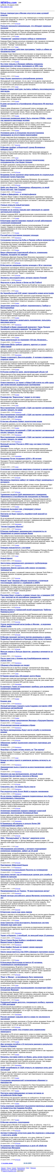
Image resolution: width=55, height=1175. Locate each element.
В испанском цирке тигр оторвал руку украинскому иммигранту (22, 1031)
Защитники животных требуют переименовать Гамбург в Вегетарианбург (25, 307)
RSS (27, 1168)
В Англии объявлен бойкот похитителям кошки (21, 421)
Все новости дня (6, 7)
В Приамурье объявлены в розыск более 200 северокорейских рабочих (20, 825)
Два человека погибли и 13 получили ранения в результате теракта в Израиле (26, 1045)
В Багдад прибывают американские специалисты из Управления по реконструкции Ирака (23, 532)
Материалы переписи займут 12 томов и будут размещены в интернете (27, 481)
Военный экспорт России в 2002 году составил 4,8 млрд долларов (25, 445)
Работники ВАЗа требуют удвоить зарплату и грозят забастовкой (23, 346)
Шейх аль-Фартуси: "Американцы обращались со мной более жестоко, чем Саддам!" (24, 188)
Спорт (17, 47)
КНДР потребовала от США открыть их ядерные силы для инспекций (26, 1069)
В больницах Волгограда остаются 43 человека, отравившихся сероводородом (21, 963)
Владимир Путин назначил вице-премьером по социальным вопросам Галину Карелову (27, 176)
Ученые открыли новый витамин (15, 205)
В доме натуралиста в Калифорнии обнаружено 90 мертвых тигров (26, 105)
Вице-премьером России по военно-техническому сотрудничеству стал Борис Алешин (22, 161)
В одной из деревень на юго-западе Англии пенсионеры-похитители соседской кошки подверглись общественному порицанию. (25, 425)
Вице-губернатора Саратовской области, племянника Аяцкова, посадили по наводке (23, 254)
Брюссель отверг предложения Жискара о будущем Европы (27, 720)
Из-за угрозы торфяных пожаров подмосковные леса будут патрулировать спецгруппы (26, 797)
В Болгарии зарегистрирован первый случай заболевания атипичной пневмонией (26, 222)
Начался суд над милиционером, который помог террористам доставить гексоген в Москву (21, 775)
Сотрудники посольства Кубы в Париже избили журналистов (27, 240)
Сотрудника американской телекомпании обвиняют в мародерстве (23, 1081)
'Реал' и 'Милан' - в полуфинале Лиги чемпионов (21, 977)
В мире (17, 36)
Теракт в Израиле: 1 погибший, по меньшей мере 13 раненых (27, 935)
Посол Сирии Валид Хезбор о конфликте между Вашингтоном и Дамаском (21, 941)
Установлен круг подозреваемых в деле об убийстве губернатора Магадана (23, 1147)
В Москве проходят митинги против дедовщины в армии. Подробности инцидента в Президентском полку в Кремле (26, 638)
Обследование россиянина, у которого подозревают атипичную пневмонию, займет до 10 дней (23, 850)
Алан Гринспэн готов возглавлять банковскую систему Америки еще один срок (24, 924)
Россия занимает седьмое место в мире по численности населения (25, 1018)
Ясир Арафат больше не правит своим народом (21, 947)
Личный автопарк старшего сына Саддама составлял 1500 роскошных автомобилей (26, 707)
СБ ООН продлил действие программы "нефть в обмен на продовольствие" (26, 50)
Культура (17, 145)
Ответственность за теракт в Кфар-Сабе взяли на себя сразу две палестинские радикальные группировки (27, 384)
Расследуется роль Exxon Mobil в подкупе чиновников (24, 791)
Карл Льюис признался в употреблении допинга (21, 78)
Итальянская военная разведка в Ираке (17, 725)
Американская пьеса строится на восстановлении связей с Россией (26, 768)
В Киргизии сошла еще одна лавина (16, 912)
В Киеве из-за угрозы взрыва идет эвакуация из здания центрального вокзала (24, 211)
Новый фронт (6, 558)
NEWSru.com (8, 2)
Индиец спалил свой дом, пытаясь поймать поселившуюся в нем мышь (27, 90)
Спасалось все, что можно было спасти (17, 787)
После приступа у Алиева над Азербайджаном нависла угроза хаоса (24, 659)
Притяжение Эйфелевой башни (14, 865)
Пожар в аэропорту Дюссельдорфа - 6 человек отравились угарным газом (26, 358)
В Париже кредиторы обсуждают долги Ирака (20, 676)
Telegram (33, 1168)
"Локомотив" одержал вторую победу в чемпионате (23, 39)
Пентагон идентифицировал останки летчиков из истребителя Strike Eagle (22, 1094)
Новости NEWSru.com (9, 1171)
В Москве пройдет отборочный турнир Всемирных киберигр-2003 (22, 148)
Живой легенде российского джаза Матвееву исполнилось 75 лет (27, 897)
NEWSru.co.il (5, 1169)
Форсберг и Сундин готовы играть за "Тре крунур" (22, 750)
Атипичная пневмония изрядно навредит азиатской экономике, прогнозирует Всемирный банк (23, 812)
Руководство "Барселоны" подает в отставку (20, 397)
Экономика (18, 355)
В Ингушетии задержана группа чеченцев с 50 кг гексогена (26, 265)
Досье (9, 1168)
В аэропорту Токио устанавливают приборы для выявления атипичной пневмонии (27, 688)
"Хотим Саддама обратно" (12, 527)
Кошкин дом (5, 701)
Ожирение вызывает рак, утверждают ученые (20, 509)
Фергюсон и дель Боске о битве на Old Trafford (21, 282)
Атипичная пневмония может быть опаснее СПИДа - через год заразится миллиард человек (26, 119)
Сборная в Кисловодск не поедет (15, 665)
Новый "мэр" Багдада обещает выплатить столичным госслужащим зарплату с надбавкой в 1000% (24, 582)
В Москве (13, 1169)
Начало (3, 1168)
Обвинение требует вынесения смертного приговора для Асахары (25, 744)
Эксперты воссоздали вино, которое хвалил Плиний (23, 278)
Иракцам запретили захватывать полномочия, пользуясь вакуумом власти (25, 321)
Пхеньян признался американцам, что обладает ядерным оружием (25, 27)
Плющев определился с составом (15, 548)
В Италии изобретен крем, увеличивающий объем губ (24, 372)
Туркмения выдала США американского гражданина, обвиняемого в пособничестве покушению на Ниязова (24, 496)
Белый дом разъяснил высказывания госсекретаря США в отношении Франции (26, 989)
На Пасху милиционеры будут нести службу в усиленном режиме (25, 731)
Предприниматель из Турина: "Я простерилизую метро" (25, 891)
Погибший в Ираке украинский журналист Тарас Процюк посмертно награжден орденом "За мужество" (25, 328)
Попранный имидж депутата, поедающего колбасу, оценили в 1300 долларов (26, 1003)
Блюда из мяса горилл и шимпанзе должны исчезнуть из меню (25, 761)
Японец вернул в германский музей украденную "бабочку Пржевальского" (25, 611)
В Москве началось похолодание (14, 1122)
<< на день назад (7, 1163)
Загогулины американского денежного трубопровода (23, 563)
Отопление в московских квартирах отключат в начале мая (26, 469)
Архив (14, 1168)
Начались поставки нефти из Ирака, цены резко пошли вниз (27, 1057)
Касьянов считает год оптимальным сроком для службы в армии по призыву (26, 876)
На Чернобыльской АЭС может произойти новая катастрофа (27, 293)
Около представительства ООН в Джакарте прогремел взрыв (27, 952)
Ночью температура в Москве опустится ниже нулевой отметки (24, 14)
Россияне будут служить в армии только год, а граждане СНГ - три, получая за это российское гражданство (27, 596)
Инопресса (18, 192)
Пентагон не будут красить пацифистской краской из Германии (23, 515)
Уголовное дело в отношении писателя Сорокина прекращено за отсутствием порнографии (22, 134)
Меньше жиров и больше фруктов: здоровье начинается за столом (26, 653)
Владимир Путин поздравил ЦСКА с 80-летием (20, 459)
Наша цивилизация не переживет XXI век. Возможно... (24, 340)
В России (17, 23)
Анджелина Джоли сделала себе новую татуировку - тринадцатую (23, 569)
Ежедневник (21, 1168)
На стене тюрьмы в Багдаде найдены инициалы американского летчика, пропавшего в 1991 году (21, 65)
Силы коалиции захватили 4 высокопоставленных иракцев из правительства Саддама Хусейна (26, 1107)
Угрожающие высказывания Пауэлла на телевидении (24, 870)
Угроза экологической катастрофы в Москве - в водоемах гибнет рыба (25, 625)
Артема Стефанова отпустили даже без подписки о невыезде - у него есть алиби (27, 1134)
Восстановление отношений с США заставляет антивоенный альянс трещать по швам (27, 409)
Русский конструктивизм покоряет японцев (19, 235)
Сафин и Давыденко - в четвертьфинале (18, 194)
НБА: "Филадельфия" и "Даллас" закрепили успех (22, 838)
